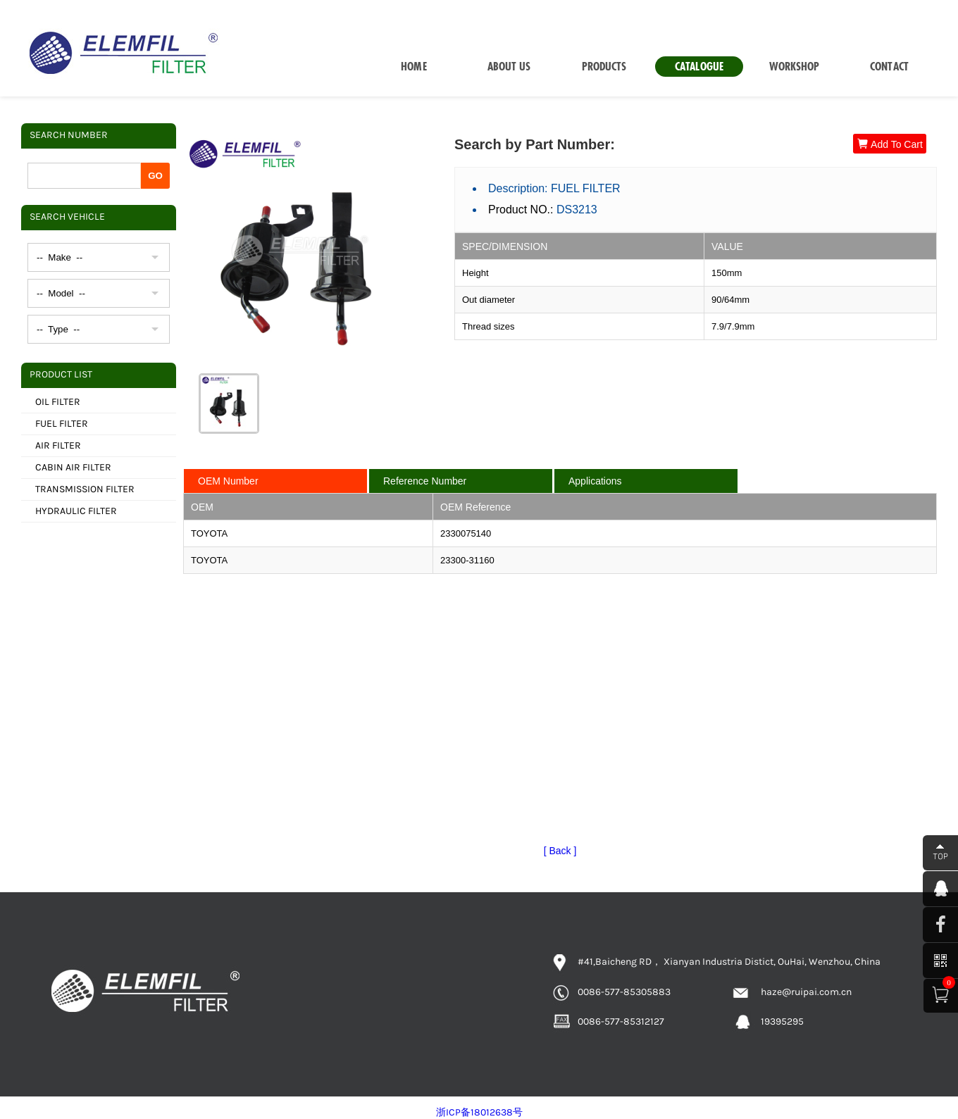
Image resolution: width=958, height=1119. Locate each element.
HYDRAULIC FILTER (76, 511)
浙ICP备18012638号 (479, 1112)
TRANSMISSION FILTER (85, 489)
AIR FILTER (58, 445)
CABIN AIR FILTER (73, 467)
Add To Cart (890, 144)
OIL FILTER (57, 402)
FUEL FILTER (61, 424)
